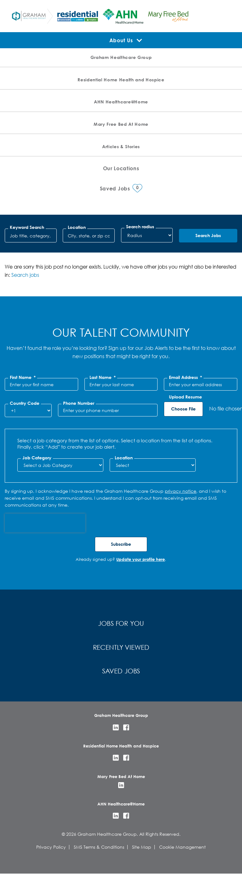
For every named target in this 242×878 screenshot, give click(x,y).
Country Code (24, 403)
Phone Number (78, 403)
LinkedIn (116, 732)
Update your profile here (140, 559)
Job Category (36, 457)
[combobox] (89, 235)
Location (77, 227)
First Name (23, 377)
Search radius (140, 226)
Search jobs (25, 274)
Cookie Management (182, 851)
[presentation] (45, 523)
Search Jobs (208, 235)
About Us (121, 40)
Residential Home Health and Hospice (121, 79)
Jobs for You (121, 624)
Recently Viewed (121, 649)
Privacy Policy (51, 851)
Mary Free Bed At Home (121, 124)
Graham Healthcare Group (121, 57)
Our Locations (121, 168)
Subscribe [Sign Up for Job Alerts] (121, 544)
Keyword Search (27, 227)
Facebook (126, 732)
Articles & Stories (121, 146)
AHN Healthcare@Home (121, 101)
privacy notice (180, 491)
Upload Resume (185, 396)
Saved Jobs (121, 674)
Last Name (102, 377)
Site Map (141, 851)
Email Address (185, 377)
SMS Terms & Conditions (99, 851)
